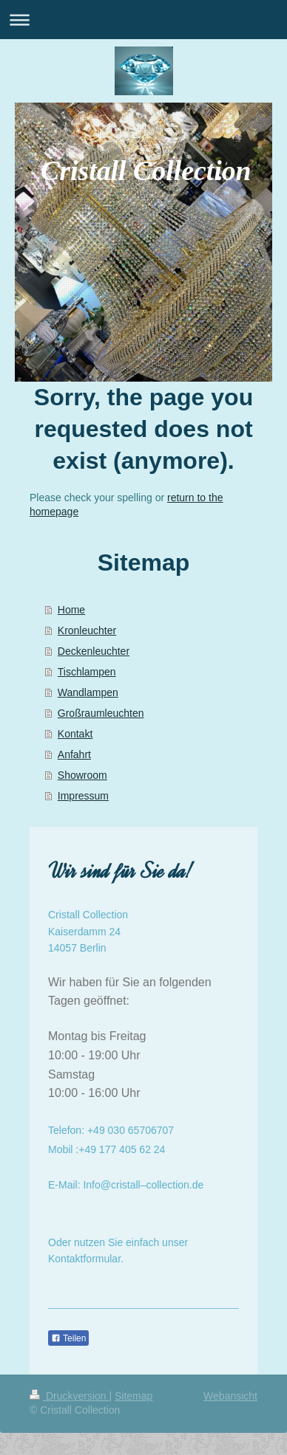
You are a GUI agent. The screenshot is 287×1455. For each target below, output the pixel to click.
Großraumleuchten (101, 713)
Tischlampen (87, 672)
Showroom (82, 775)
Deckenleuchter (93, 651)
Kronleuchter (87, 630)
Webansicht (230, 1396)
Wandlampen (88, 692)
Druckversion (69, 1396)
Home (71, 610)
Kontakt (75, 734)
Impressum (83, 796)
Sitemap (133, 1396)
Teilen (68, 1338)
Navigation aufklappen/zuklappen (143, 19)
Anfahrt (74, 754)
